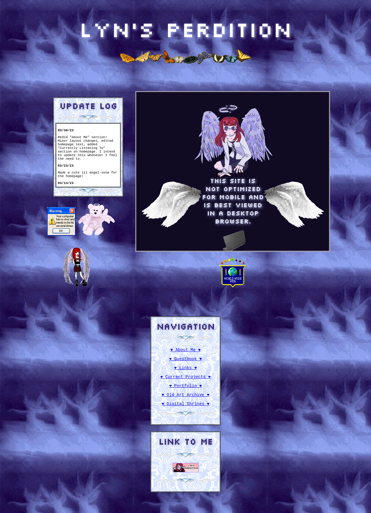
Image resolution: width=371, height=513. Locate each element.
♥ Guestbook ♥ (185, 360)
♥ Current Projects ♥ (185, 380)
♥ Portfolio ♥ (185, 390)
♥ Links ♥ (185, 370)
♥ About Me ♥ (185, 350)
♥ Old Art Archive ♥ (185, 400)
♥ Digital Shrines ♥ (185, 410)
